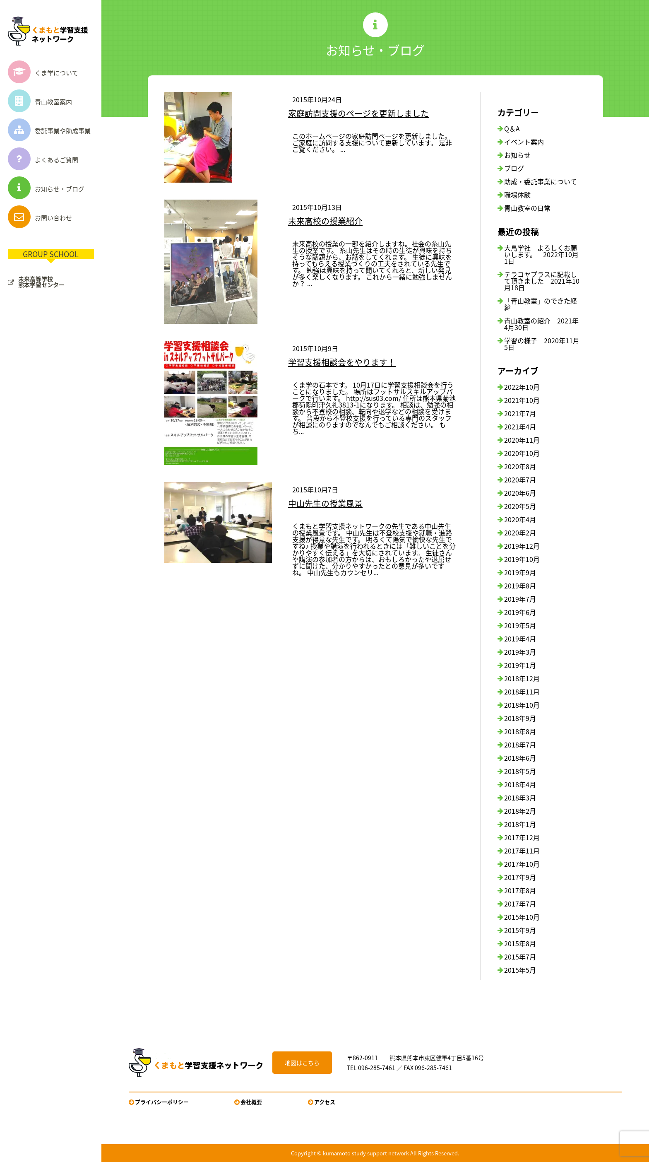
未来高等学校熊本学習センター (41, 282)
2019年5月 (520, 625)
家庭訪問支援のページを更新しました (358, 113)
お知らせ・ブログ (46, 188)
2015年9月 (520, 930)
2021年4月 (520, 427)
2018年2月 (520, 811)
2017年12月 (522, 837)
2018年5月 (520, 771)
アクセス (324, 1102)
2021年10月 (522, 400)
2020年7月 (520, 480)
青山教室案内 (40, 101)
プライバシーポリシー (162, 1102)
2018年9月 (520, 718)
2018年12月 (522, 678)
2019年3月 (520, 652)
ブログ (514, 168)
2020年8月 (520, 466)
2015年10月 (522, 917)
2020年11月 (522, 440)
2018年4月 (520, 784)
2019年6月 (520, 612)
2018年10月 (522, 705)
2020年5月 (520, 506)
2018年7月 (520, 745)
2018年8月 (520, 731)
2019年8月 (520, 586)
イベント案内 (524, 142)
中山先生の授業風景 (325, 503)
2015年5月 (520, 970)
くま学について (43, 72)
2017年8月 (520, 890)
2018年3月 (520, 798)
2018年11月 (522, 692)
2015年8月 (520, 943)
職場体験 (517, 195)
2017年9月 (520, 877)
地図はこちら (302, 1062)
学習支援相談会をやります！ (342, 362)
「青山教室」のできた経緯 (540, 304)
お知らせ (517, 155)
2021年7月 (520, 413)
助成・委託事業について (540, 181)
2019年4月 (520, 639)
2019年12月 (522, 546)
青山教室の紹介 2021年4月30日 (541, 324)
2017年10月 (522, 864)
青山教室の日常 (527, 208)
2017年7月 (520, 904)
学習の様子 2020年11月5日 (541, 343)
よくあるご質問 (43, 159)
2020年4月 (520, 519)
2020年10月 (522, 453)
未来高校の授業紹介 (325, 221)
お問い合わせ (40, 217)
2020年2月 (520, 533)
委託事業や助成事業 (49, 130)
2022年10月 (522, 387)
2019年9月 (520, 572)
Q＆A (512, 128)
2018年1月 (520, 824)
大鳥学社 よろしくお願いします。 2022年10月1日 (541, 254)
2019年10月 (522, 559)
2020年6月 (520, 493)
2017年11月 (522, 851)
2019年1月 (520, 665)
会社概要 (251, 1102)
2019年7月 (520, 599)
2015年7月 (520, 957)
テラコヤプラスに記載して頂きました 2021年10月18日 (541, 280)
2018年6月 (520, 758)
